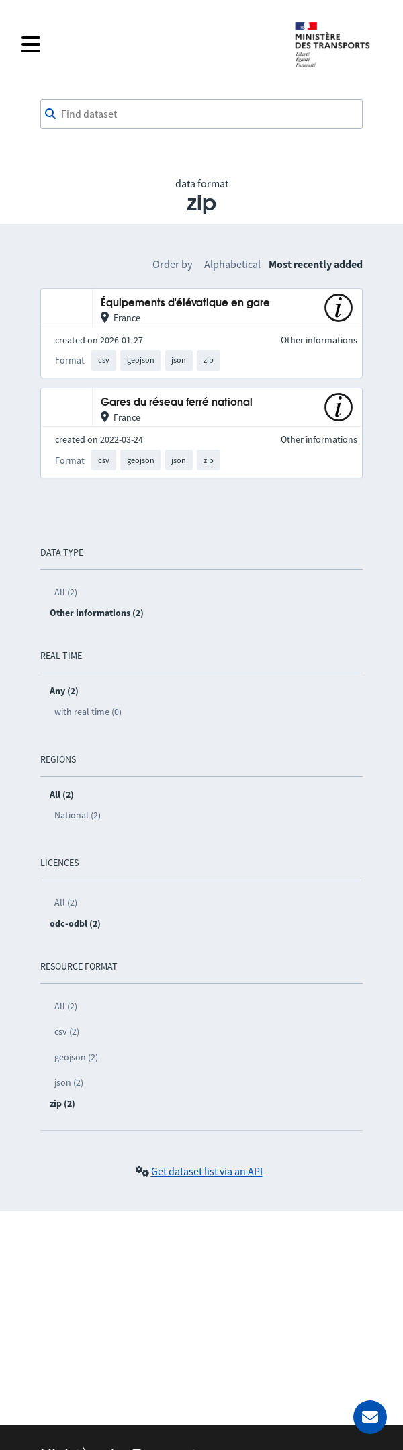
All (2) (65, 592)
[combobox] (201, 114)
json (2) (68, 1082)
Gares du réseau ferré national (177, 403)
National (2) (77, 815)
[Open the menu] (149, 44)
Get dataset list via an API (207, 1171)
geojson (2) (76, 1057)
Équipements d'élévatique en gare (185, 303)
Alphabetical (232, 264)
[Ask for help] (370, 1417)
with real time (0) (88, 712)
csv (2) (66, 1031)
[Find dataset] (201, 114)
